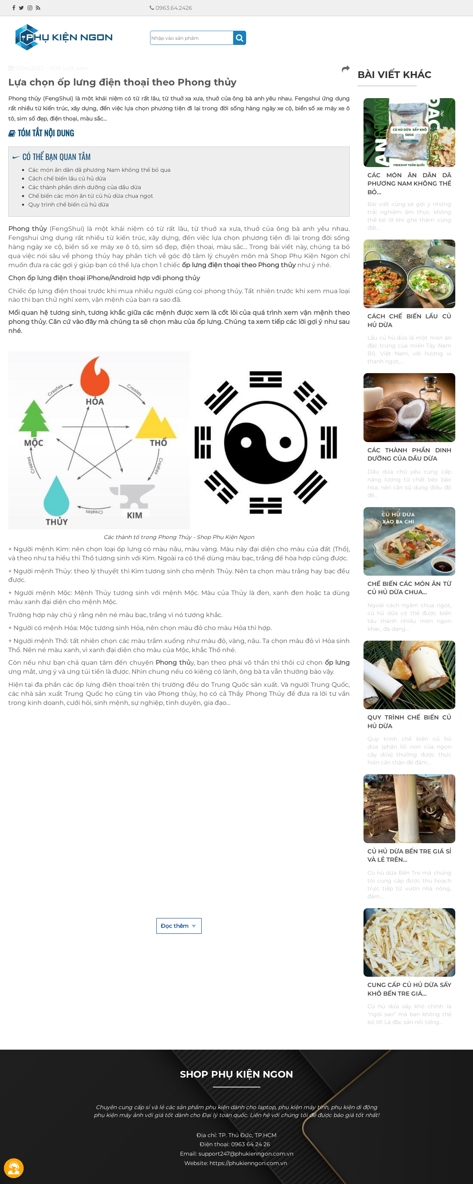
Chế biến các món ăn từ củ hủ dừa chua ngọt (90, 195)
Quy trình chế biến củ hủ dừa (68, 204)
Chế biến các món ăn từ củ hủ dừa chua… (409, 588)
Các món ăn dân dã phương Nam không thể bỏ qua (99, 169)
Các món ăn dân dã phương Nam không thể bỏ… (409, 183)
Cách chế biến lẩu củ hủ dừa (67, 178)
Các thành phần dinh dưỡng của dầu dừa (84, 187)
